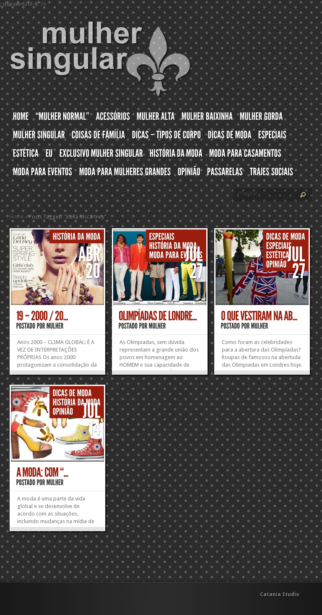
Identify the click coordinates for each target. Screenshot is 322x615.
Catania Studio (279, 594)
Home (17, 217)
